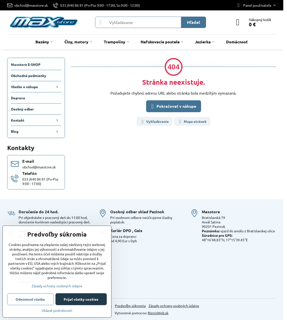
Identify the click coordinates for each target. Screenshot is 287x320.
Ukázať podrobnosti (57, 310)
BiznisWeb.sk (158, 313)
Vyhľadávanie (154, 121)
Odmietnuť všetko (30, 299)
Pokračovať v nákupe (173, 106)
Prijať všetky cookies (81, 299)
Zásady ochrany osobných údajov (174, 305)
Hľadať (193, 22)
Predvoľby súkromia (130, 305)
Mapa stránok (192, 121)
